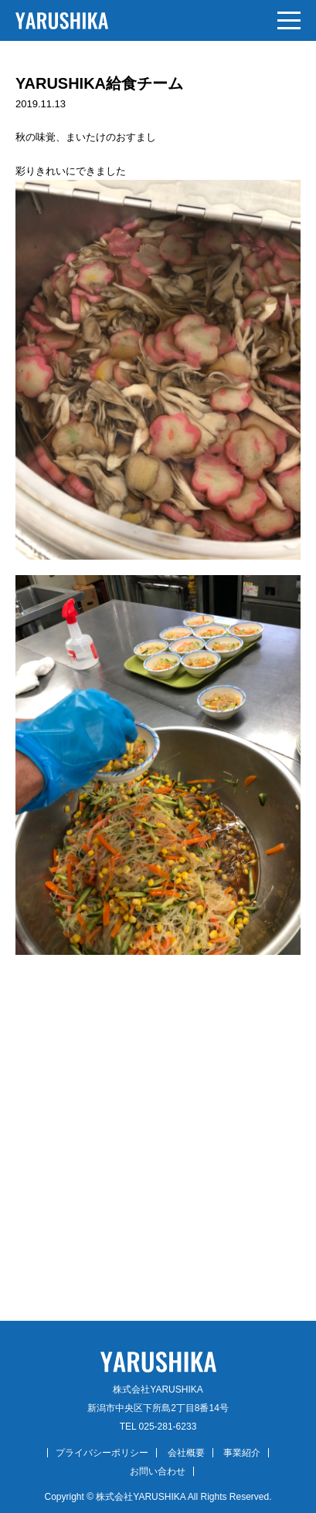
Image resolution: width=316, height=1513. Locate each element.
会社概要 (186, 1452)
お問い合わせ (157, 1471)
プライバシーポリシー (102, 1452)
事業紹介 (241, 1452)
